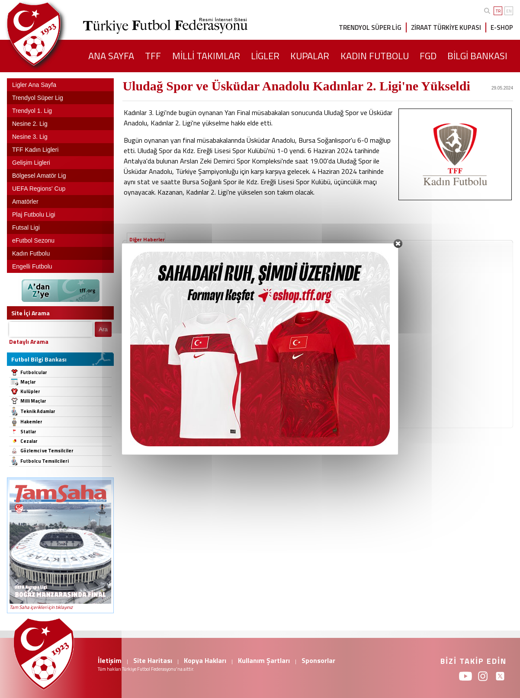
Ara (103, 329)
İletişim (110, 660)
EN (509, 11)
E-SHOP (502, 27)
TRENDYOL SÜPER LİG (370, 27)
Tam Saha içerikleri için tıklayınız (41, 607)
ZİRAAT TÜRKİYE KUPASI (446, 27)
